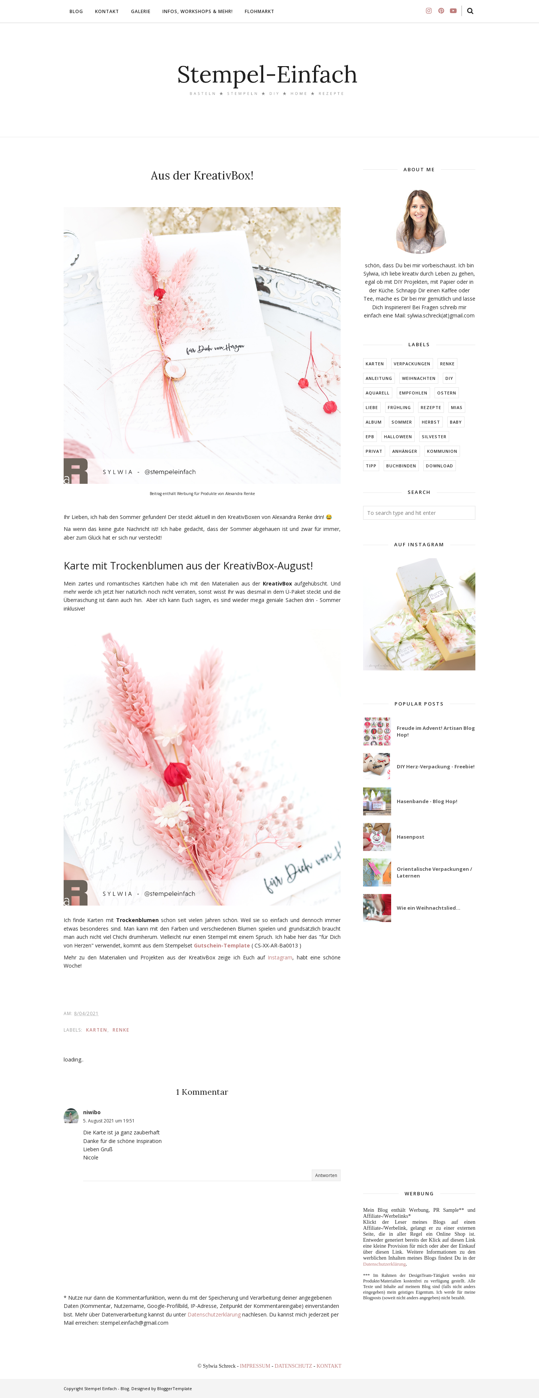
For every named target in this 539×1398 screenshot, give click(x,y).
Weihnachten (419, 378)
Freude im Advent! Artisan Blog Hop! (436, 731)
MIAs (457, 407)
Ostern (446, 393)
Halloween (398, 436)
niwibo (92, 1112)
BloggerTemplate (174, 1388)
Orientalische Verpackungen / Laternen (434, 872)
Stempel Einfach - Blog (106, 1388)
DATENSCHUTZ (294, 1366)
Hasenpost (410, 836)
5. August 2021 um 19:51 (109, 1121)
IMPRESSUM (255, 1366)
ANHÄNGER (404, 451)
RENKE (121, 1030)
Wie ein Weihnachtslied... (428, 907)
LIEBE (372, 407)
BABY (456, 422)
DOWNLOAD (439, 465)
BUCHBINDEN (401, 465)
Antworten (326, 1175)
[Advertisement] (419, 1056)
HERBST (431, 422)
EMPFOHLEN (413, 393)
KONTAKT (329, 1366)
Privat (374, 451)
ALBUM (374, 422)
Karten (96, 1030)
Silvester (434, 436)
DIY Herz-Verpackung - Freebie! (436, 766)
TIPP (371, 465)
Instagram (280, 957)
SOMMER (402, 422)
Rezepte (431, 407)
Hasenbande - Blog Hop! (427, 801)
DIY (449, 378)
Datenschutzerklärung (214, 1314)
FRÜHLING (399, 407)
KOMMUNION (442, 451)
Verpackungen (412, 363)
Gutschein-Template (222, 945)
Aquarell (378, 393)
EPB (370, 436)
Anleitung (379, 378)
